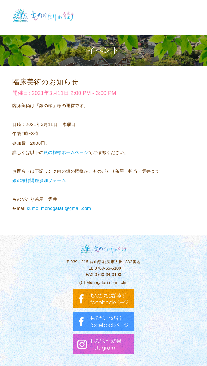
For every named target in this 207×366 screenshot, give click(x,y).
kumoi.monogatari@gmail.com (59, 208)
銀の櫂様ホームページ (66, 152)
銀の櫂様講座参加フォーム (39, 180)
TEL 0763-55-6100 (103, 268)
